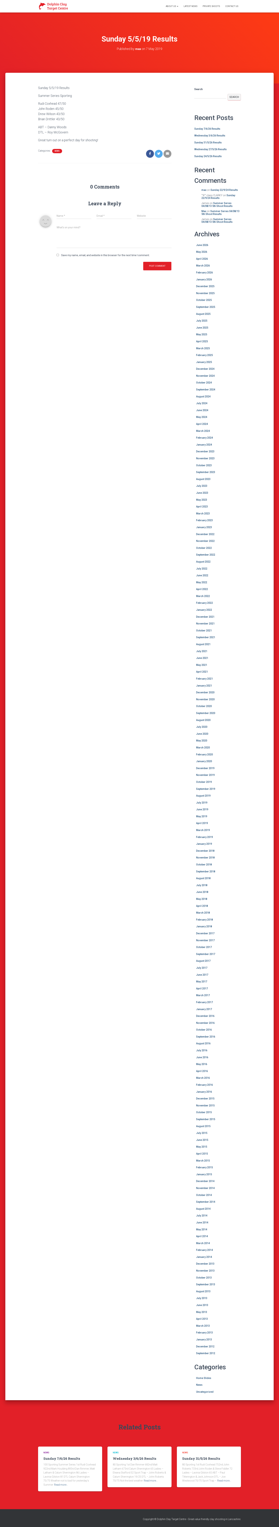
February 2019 (204, 837)
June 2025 (202, 327)
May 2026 (201, 251)
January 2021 (204, 685)
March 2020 (203, 747)
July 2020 (201, 726)
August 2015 (203, 1126)
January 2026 (204, 279)
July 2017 (201, 967)
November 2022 (205, 541)
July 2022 (201, 568)
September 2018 (205, 871)
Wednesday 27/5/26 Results (210, 149)
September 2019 (205, 788)
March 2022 (203, 596)
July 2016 (201, 1050)
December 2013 (205, 1263)
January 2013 (204, 1339)
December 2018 (205, 850)
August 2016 (203, 1043)
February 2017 (204, 1002)
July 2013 (201, 1298)
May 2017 (201, 981)
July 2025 (201, 320)
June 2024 (202, 410)
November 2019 (205, 775)
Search (198, 89)
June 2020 (202, 733)
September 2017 (205, 954)
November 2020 (205, 699)
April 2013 (202, 1318)
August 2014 (203, 1208)
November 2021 (205, 623)
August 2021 (203, 644)
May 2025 (201, 334)
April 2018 (202, 905)
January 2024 (204, 444)
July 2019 (201, 802)
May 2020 (201, 740)
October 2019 (204, 782)
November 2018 (205, 857)
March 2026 (203, 265)
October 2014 (204, 1195)
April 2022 (202, 589)
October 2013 (204, 1277)
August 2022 (203, 561)
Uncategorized (205, 1391)
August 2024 (203, 396)
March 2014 (203, 1243)
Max (203, 211)
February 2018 (204, 919)
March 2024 (203, 431)
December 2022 (205, 534)
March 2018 (203, 912)
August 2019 (203, 795)
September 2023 (205, 472)
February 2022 (204, 602)
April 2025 (202, 341)
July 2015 (201, 1133)
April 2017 (202, 988)
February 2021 (204, 678)
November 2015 (205, 1105)
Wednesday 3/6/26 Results (209, 135)
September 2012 (205, 1353)
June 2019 (202, 809)
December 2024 (205, 368)
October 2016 (204, 1029)
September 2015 (205, 1119)
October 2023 (204, 465)
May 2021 (201, 665)
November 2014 (205, 1188)
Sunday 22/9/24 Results (224, 190)
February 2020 (204, 754)
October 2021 (204, 630)
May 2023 (201, 499)
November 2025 (205, 293)
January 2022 (204, 609)
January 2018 (204, 926)
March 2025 (203, 348)
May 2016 (201, 1064)
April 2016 (202, 1071)
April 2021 (202, 671)
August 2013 (203, 1291)
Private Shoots (211, 6)
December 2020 (205, 692)
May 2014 (201, 1229)
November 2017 (205, 940)
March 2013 (203, 1325)
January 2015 (204, 1174)
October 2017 (204, 947)
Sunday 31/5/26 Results (208, 142)
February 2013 (204, 1332)
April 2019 (202, 823)
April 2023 (202, 506)
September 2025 (205, 307)
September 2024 (205, 389)
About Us (172, 6)
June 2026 (202, 245)
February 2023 (204, 520)
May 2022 (201, 582)
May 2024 (201, 417)
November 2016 (205, 1023)
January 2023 (204, 527)
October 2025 (204, 300)
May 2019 (201, 816)
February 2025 (204, 355)
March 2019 (203, 830)
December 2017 (205, 933)
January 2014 (204, 1257)
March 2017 (203, 995)
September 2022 (205, 554)
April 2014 (202, 1236)
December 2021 (205, 616)
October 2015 (204, 1112)
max (203, 190)
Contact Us (231, 6)
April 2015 (202, 1153)
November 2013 (205, 1270)
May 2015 (201, 1146)
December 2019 (205, 768)
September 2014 (205, 1201)
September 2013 (205, 1284)
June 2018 (202, 892)
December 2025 (205, 286)
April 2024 (202, 424)
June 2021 (202, 658)
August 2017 (203, 960)
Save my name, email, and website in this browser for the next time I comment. (105, 255)
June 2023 (202, 492)
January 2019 (204, 843)
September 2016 (205, 1036)
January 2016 (204, 1091)
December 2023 (205, 451)
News (57, 151)
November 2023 (205, 458)
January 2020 (204, 761)
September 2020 (205, 713)
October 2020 (204, 706)
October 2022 (204, 548)
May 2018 (201, 899)
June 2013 (202, 1305)
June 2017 (202, 974)
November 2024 (205, 375)
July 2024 (201, 403)
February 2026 (204, 272)
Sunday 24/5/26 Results (208, 156)
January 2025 (204, 362)
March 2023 (203, 513)
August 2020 (203, 720)
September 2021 (205, 637)
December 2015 (205, 1098)
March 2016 (203, 1077)
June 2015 (202, 1140)
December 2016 (205, 1016)
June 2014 (202, 1222)
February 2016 (204, 1084)
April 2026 (202, 258)
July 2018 (201, 885)
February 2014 (204, 1250)
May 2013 (201, 1312)
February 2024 (204, 437)
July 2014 (201, 1215)
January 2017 (204, 1009)
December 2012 (205, 1346)
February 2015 (204, 1167)
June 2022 (202, 575)
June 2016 (202, 1057)
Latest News (190, 6)
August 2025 (203, 313)
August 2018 (203, 878)
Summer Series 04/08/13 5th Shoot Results (217, 204)
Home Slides (203, 1378)
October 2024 (204, 382)
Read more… (61, 1484)
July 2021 (201, 651)
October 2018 (204, 864)
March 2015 (203, 1160)
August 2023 (203, 479)
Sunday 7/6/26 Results (207, 128)
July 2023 (201, 485)
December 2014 (205, 1181)
